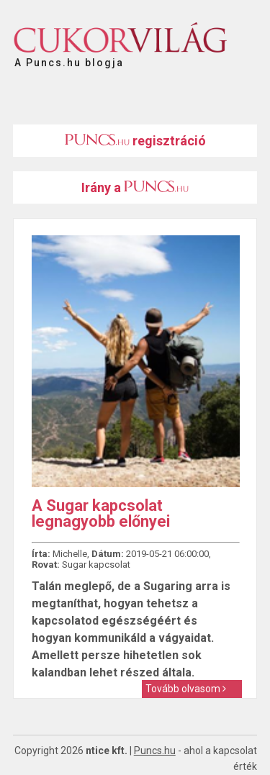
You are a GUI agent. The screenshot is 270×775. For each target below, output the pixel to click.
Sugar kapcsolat (96, 564)
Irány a (135, 187)
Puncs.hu (155, 750)
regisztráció (135, 140)
